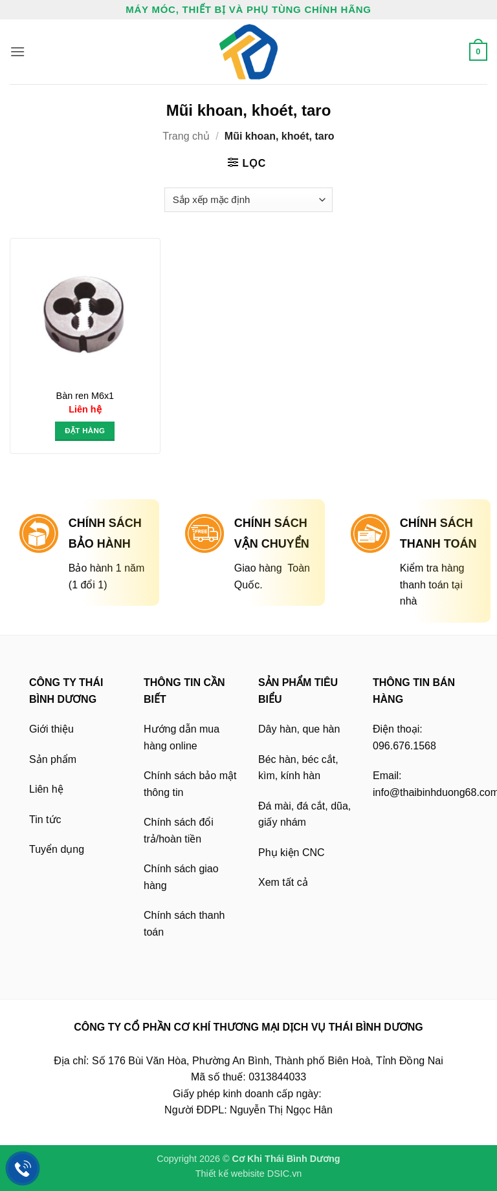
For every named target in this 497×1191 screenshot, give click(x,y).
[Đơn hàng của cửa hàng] (248, 200)
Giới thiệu (51, 729)
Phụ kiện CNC (291, 852)
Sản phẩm (52, 759)
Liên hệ (46, 789)
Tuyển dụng (56, 849)
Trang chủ (186, 136)
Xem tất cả (283, 882)
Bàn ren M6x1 (85, 396)
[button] (17, 51)
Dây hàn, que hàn (299, 729)
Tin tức (45, 819)
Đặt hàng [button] (85, 431)
